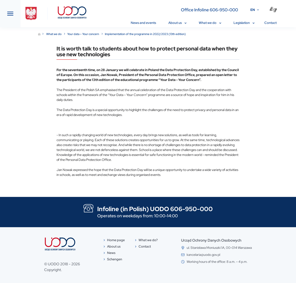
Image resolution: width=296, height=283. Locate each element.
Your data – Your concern (114, 34)
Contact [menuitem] (270, 23)
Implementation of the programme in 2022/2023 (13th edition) (176, 34)
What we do (85, 34)
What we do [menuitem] (210, 23)
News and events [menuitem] (143, 23)
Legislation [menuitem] (244, 23)
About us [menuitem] (177, 23)
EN (252, 10)
